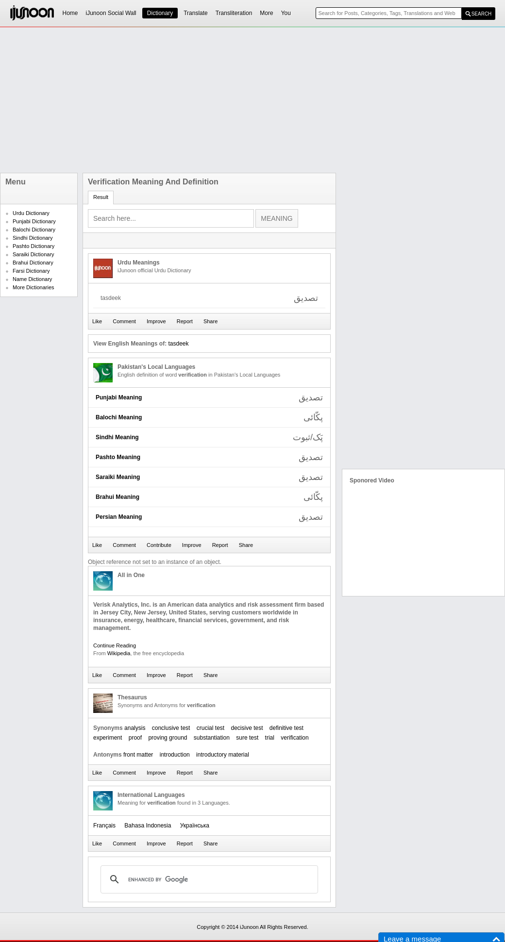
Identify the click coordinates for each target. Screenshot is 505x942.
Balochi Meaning (119, 417)
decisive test (247, 728)
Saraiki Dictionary (33, 254)
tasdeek (178, 343)
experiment (107, 737)
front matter (138, 754)
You (286, 13)
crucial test (210, 728)
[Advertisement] (235, 100)
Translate (196, 13)
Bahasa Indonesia (147, 825)
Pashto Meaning (118, 457)
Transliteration (234, 13)
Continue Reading (114, 645)
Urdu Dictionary (31, 213)
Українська (194, 825)
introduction (175, 754)
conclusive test (171, 728)
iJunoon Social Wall (111, 13)
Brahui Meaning (117, 497)
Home (70, 13)
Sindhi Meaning (117, 437)
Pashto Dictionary (33, 246)
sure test (247, 737)
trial (269, 737)
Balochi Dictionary (34, 229)
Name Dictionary (32, 279)
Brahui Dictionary (33, 262)
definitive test (286, 728)
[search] (207, 879)
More (266, 13)
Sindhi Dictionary (33, 238)
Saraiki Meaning (118, 477)
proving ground (167, 737)
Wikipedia (119, 653)
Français (104, 825)
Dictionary (160, 13)
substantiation (212, 737)
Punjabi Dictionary (34, 221)
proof (135, 737)
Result (100, 197)
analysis (134, 728)
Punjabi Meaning (119, 397)
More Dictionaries (33, 287)
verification (294, 737)
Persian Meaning (119, 516)
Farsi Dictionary (31, 271)
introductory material (222, 754)
